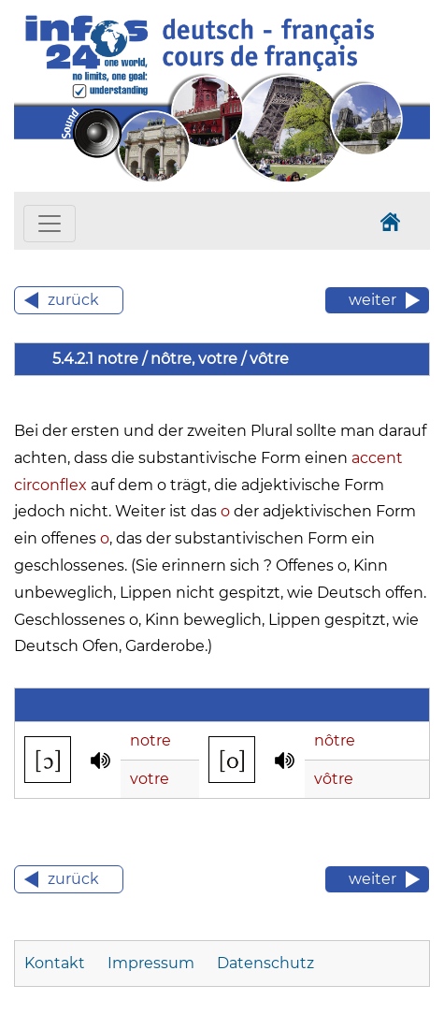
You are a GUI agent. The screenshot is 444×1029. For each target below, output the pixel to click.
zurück (73, 300)
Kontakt (54, 963)
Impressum (150, 963)
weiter (372, 300)
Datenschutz (265, 963)
